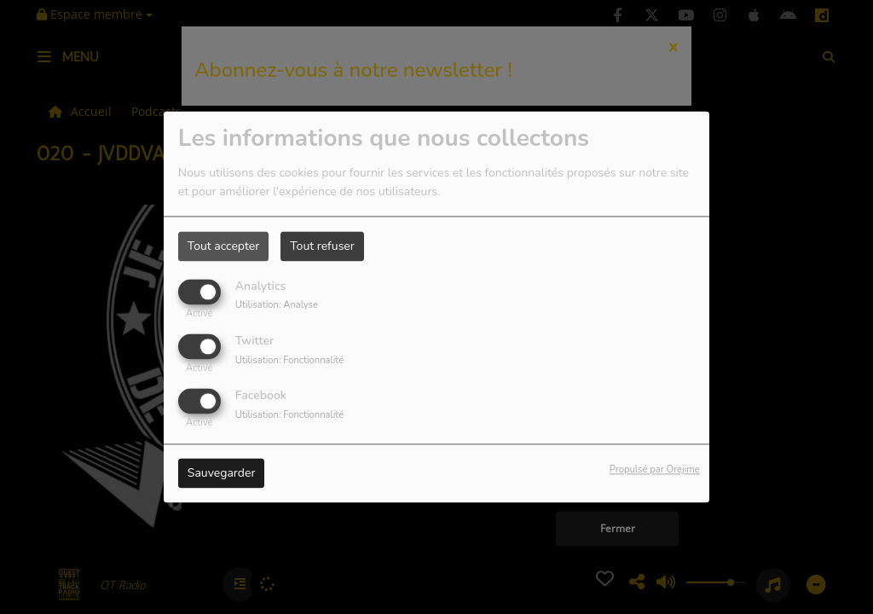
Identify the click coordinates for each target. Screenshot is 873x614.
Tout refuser (322, 246)
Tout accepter (223, 246)
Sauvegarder (222, 474)
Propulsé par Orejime (655, 470)
